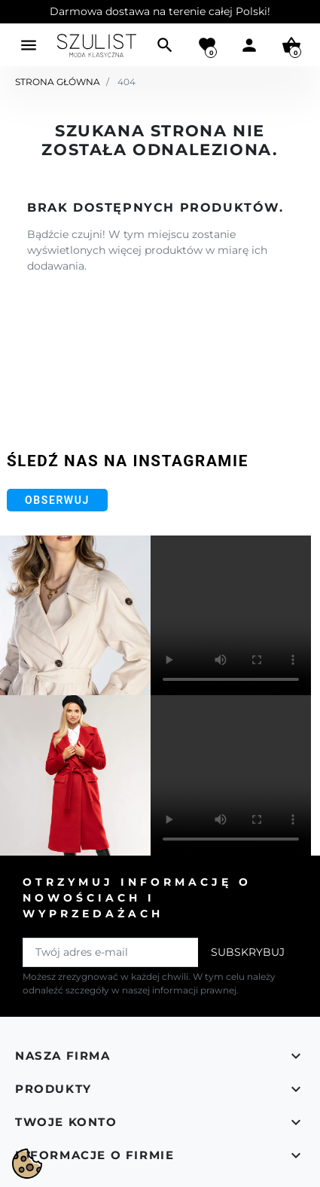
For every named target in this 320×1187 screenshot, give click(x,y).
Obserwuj (57, 500)
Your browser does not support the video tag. (231, 616)
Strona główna (57, 81)
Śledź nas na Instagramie (127, 461)
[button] (164, 45)
